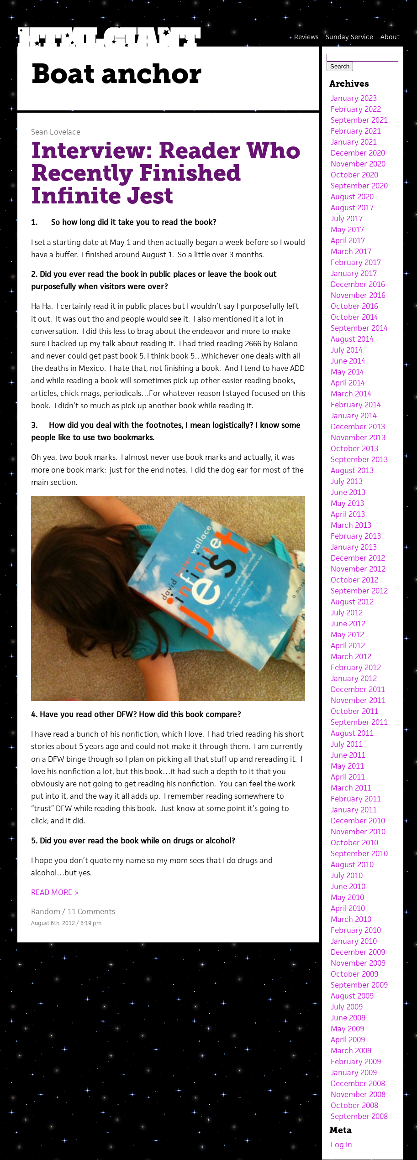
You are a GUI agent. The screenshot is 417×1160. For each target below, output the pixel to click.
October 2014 (354, 317)
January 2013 (354, 547)
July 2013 (347, 481)
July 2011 (347, 744)
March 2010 (351, 919)
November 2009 (358, 963)
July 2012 (347, 613)
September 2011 (359, 722)
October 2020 (354, 175)
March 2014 (351, 394)
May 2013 (347, 503)
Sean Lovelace (55, 132)
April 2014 (348, 383)
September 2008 (359, 1116)
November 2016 (358, 295)
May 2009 (347, 1029)
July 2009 (347, 1007)
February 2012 (356, 667)
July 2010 (347, 875)
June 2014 (348, 361)
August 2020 (352, 197)
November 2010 (358, 832)
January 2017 (354, 273)
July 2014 (347, 350)
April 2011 (348, 777)
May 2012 (347, 634)
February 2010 (356, 930)
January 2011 (354, 810)
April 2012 (348, 645)
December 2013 (358, 426)
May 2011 (347, 766)
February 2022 (356, 109)
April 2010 (348, 908)
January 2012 (354, 678)
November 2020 (358, 164)
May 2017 (347, 229)
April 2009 (348, 1040)
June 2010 (348, 886)
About (390, 36)
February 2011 (356, 799)
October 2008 (354, 1105)
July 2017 (347, 218)
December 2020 (358, 153)
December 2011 (358, 689)
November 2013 (358, 437)
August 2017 (352, 208)
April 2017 (348, 240)
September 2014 (359, 328)
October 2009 (354, 974)
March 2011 (351, 788)
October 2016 (354, 306)
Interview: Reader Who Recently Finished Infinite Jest (166, 173)
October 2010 (354, 842)
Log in (341, 1144)
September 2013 (359, 459)
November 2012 (358, 569)
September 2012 (359, 591)
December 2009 (358, 952)
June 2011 (348, 755)
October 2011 (354, 711)
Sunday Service (349, 36)
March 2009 (351, 1051)
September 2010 (359, 853)
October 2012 (354, 580)
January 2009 (354, 1072)
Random (45, 911)
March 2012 (351, 656)
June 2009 (348, 1018)
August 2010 (352, 864)
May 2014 (347, 372)
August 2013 (352, 470)
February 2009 (356, 1061)
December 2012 (358, 558)
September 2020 (359, 186)
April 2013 (348, 514)
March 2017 (351, 251)
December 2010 (358, 821)
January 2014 (354, 416)
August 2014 (352, 339)
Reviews (306, 36)
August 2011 (352, 733)
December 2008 (358, 1083)
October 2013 (354, 448)
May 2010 (347, 897)
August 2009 (352, 996)
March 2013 (351, 525)
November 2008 (358, 1094)
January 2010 (354, 941)
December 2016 (358, 284)
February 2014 (356, 405)
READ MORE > (55, 892)
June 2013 (348, 492)
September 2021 (359, 120)
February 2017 (356, 262)
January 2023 (354, 98)
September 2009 (359, 985)
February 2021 (356, 131)
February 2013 (356, 536)
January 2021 (354, 142)
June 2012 (348, 624)
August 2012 (352, 602)
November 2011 (358, 700)
